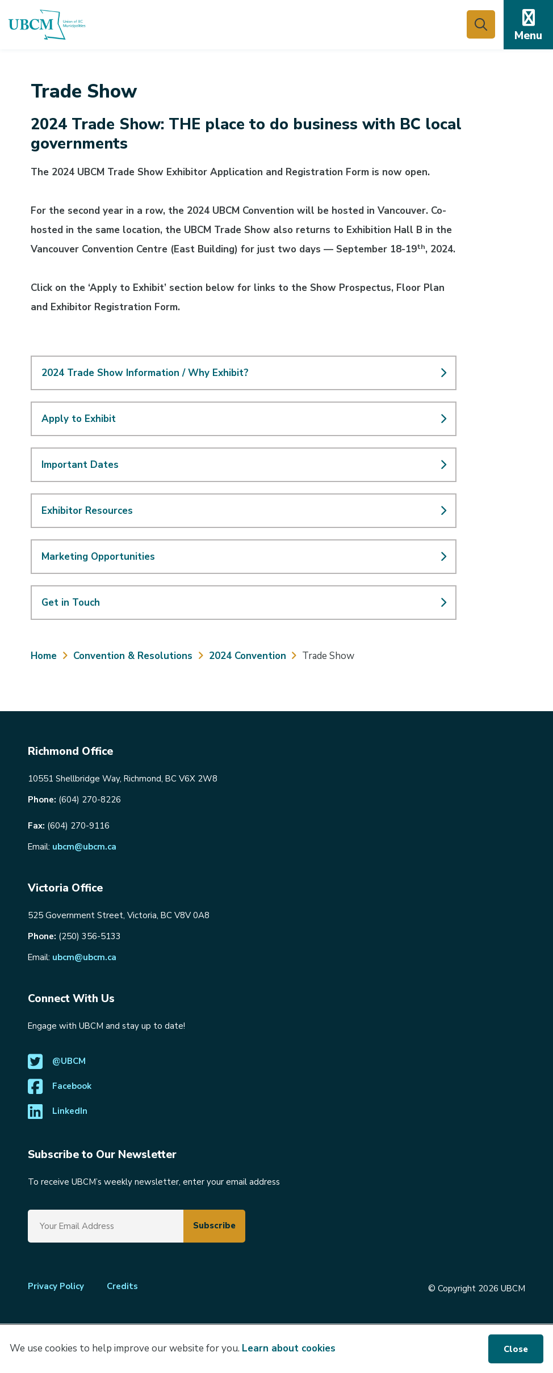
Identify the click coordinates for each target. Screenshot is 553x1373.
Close (516, 1349)
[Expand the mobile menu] (528, 24)
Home (44, 655)
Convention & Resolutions (132, 655)
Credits (122, 1286)
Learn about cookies (289, 1348)
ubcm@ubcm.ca (84, 846)
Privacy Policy (56, 1286)
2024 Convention (247, 655)
